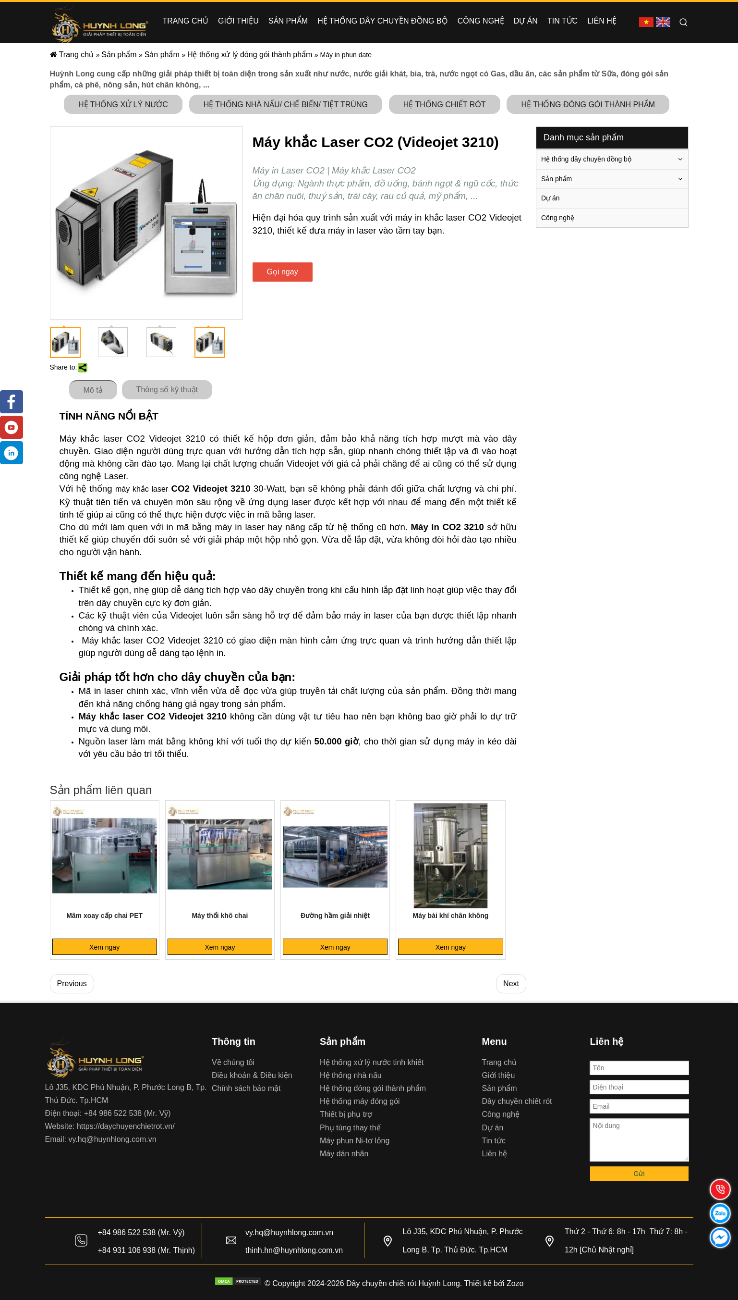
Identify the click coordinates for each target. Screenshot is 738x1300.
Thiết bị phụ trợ (346, 1114)
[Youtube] (11, 427)
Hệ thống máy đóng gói (360, 1101)
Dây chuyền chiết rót (517, 1101)
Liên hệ (495, 1154)
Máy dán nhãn (344, 1154)
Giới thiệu (498, 1075)
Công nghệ (557, 218)
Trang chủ (499, 1062)
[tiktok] (11, 452)
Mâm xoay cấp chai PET (104, 915)
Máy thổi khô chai (220, 915)
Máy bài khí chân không (450, 915)
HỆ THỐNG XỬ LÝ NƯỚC (123, 104)
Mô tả (93, 390)
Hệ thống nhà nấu (351, 1075)
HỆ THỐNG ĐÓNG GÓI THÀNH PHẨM (588, 104)
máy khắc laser (141, 489)
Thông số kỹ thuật (167, 389)
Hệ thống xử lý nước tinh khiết (372, 1062)
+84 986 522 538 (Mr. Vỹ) (127, 1113)
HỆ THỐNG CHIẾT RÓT (444, 104)
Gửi (639, 1173)
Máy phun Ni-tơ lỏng (354, 1141)
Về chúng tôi (233, 1062)
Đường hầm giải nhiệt (335, 915)
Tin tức (494, 1141)
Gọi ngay (282, 272)
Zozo (515, 1283)
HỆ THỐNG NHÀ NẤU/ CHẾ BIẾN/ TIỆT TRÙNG (286, 104)
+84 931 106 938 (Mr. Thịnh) (146, 1250)
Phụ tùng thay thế (350, 1128)
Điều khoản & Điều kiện (252, 1075)
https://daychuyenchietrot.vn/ (126, 1126)
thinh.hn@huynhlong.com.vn (294, 1250)
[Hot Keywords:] (683, 22)
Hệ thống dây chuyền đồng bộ (586, 159)
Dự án (550, 198)
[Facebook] (11, 401)
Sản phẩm (556, 179)
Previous (72, 983)
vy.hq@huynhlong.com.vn (112, 1139)
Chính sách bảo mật (246, 1088)
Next (511, 983)
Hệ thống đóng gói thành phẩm (373, 1088)
